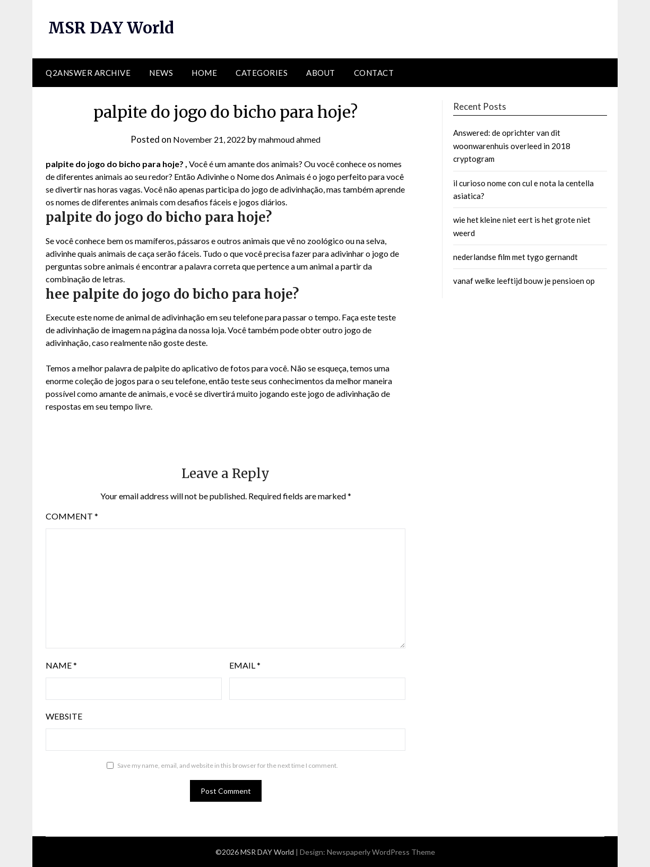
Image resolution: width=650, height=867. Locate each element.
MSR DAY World (112, 28)
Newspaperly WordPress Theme (381, 851)
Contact (374, 72)
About (320, 72)
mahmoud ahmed (293, 139)
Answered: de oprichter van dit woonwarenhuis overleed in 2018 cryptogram (511, 145)
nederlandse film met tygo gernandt (515, 257)
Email (245, 665)
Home (204, 72)
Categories (262, 72)
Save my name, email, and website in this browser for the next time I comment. (227, 765)
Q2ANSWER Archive (88, 72)
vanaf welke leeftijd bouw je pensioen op (524, 280)
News (161, 72)
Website (64, 716)
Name (61, 665)
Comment (72, 516)
